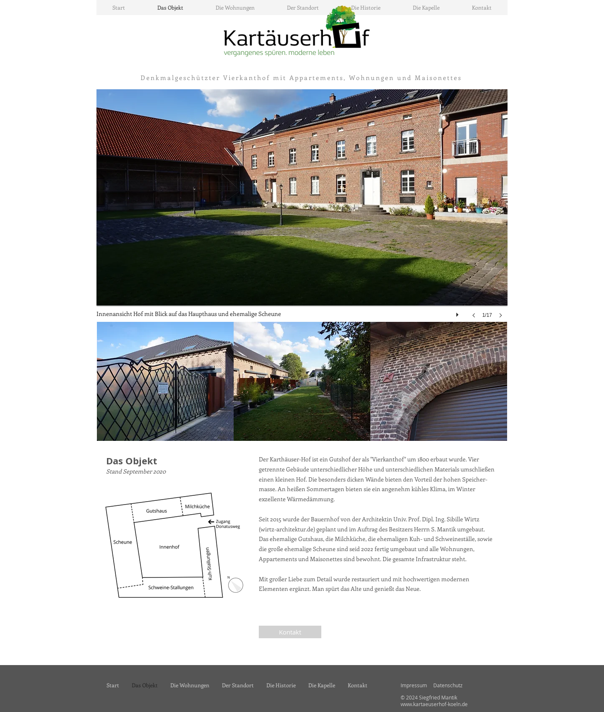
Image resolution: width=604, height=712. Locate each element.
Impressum (414, 685)
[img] (165, 381)
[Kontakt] (290, 632)
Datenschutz (448, 685)
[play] (458, 312)
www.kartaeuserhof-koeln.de (434, 704)
